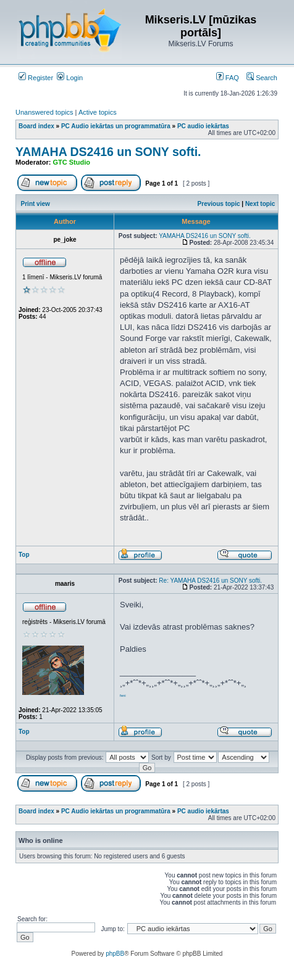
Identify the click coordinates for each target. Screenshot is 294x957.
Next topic (260, 203)
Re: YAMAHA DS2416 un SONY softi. (210, 580)
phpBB (115, 953)
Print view (35, 203)
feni (123, 695)
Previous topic (219, 203)
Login (70, 77)
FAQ (227, 77)
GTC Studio (72, 162)
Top (24, 554)
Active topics (97, 112)
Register (36, 77)
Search (261, 77)
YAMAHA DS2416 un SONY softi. (108, 151)
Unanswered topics (44, 112)
